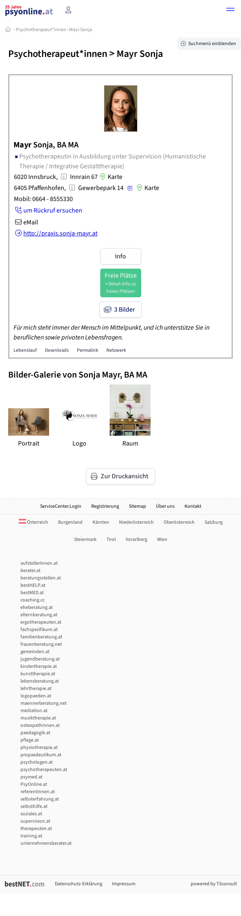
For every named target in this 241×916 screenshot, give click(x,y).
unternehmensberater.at (46, 843)
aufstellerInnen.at (39, 563)
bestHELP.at (32, 585)
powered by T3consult (214, 883)
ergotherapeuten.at (40, 622)
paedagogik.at (35, 732)
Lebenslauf (25, 350)
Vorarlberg (136, 539)
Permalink (87, 350)
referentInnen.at (37, 791)
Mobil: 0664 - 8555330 (43, 199)
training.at (31, 835)
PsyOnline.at (33, 784)
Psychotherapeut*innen (41, 29)
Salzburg (214, 522)
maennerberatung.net (43, 703)
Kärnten (100, 522)
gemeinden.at (35, 651)
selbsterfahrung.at (39, 799)
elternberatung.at (38, 614)
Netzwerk (116, 350)
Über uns (165, 506)
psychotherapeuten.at (43, 769)
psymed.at (31, 777)
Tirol (111, 539)
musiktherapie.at (38, 718)
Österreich (33, 522)
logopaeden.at (35, 695)
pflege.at (29, 740)
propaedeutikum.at (40, 754)
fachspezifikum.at (39, 629)
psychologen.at (36, 762)
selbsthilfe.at (33, 806)
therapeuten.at (36, 828)
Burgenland (70, 522)
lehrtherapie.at (36, 688)
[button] (230, 10)
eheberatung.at (36, 607)
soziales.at (31, 813)
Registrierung (105, 506)
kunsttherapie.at (37, 673)
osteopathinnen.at (40, 725)
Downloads (57, 350)
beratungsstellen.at (40, 577)
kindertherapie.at (38, 666)
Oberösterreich (179, 522)
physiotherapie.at (39, 747)
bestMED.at (32, 592)
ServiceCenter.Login (60, 506)
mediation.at (33, 710)
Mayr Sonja (80, 29)
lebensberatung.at (39, 681)
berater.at (30, 570)
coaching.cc (32, 600)
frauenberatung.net (41, 644)
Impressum (123, 883)
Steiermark (85, 539)
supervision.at (35, 821)
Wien (162, 539)
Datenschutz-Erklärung (78, 883)
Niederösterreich (136, 522)
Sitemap (137, 506)
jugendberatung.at (40, 659)
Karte (110, 176)
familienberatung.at (41, 636)
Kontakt (193, 506)
